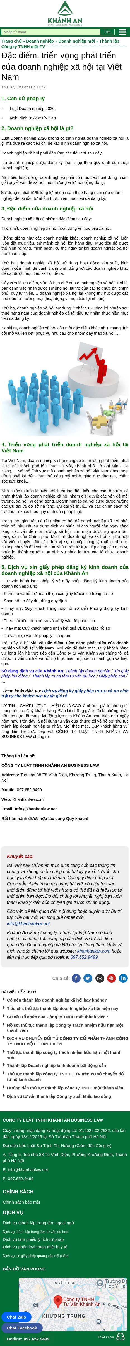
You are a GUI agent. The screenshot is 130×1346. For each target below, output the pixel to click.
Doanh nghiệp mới (77, 41)
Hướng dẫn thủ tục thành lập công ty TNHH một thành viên (65, 1087)
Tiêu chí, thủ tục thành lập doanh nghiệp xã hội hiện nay (62, 1008)
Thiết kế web (107, 1337)
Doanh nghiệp (40, 41)
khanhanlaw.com (93, 951)
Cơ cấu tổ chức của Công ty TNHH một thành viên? (57, 1016)
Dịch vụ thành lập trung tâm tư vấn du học (35, 1232)
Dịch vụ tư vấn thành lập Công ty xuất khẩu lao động (59, 1096)
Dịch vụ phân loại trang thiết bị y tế (35, 1246)
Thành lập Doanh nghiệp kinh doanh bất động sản (56, 1065)
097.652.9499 (84, 957)
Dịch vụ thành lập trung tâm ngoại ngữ (38, 1222)
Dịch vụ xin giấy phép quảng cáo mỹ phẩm (36, 1256)
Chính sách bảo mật (21, 1202)
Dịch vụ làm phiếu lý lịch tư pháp (33, 1239)
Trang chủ (11, 41)
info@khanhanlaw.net (28, 923)
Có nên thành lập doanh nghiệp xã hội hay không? (57, 1000)
